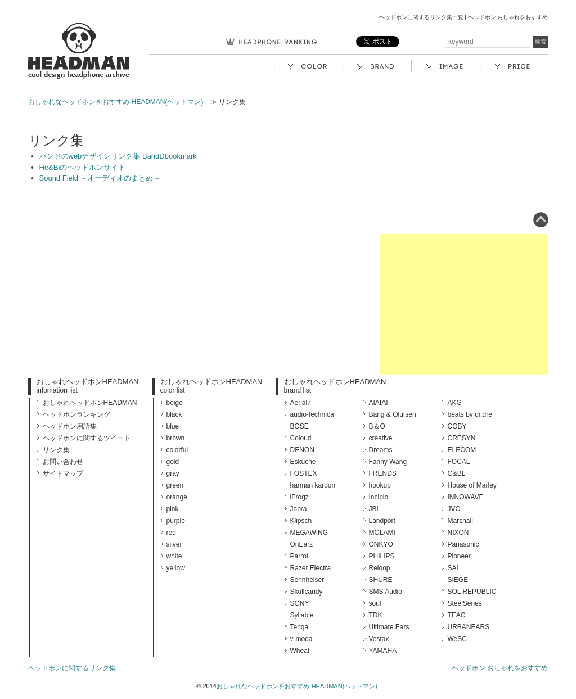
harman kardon (313, 485)
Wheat (300, 651)
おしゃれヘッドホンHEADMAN (88, 381)
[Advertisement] (464, 304)
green (175, 485)
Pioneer (459, 556)
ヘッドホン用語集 (70, 426)
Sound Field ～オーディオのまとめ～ (100, 178)
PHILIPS (382, 556)
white (174, 556)
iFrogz (299, 497)
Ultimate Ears (389, 627)
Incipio (379, 497)
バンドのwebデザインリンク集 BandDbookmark (118, 156)
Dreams (381, 450)
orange (176, 497)
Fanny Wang (388, 462)
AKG (455, 403)
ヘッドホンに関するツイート (86, 438)
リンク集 (56, 450)
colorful (177, 450)
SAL (454, 568)
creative (381, 438)
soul (375, 603)
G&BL (457, 473)
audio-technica (312, 414)
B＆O (377, 426)
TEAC (457, 615)
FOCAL (459, 462)
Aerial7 (300, 403)
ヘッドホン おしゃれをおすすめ (500, 668)
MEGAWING (309, 532)
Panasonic (463, 544)
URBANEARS (469, 627)
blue (172, 426)
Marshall (460, 521)
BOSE (299, 426)
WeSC (457, 639)
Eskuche (303, 462)
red (171, 532)
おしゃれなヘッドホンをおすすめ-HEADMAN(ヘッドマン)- (117, 102)
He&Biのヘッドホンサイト (82, 167)
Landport (382, 521)
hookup (380, 485)
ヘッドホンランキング (76, 414)
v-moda (301, 639)
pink (172, 509)
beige (174, 403)
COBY (457, 426)
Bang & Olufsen (392, 414)
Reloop (379, 568)
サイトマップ (63, 473)
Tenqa (299, 627)
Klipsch (301, 521)
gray (172, 473)
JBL (375, 509)
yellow (175, 568)
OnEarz (301, 544)
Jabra (298, 509)
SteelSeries (465, 603)
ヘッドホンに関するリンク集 (72, 668)
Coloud (301, 438)
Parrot (299, 556)
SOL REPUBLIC (472, 592)
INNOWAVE (466, 497)
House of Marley (472, 485)
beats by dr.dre (470, 414)
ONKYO (381, 544)
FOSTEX (303, 473)
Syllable (302, 615)
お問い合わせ (63, 462)
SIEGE (458, 580)
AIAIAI (378, 403)
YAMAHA (383, 651)
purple (175, 521)
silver (174, 544)
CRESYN (462, 438)
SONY (299, 603)
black (174, 414)
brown (175, 438)
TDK (375, 615)
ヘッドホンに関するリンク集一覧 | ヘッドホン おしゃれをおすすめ (463, 17)
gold (172, 462)
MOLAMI (382, 532)
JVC (454, 509)
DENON (302, 450)
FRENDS (383, 473)
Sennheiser (307, 580)
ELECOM (462, 450)
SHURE (381, 580)
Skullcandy (306, 592)
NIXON (458, 532)
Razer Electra (310, 568)
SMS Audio (385, 592)
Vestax (379, 639)
